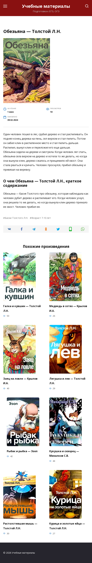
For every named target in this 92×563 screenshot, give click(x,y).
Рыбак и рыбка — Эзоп (22, 451)
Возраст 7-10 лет (41, 217)
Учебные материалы (46, 6)
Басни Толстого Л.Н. (16, 217)
